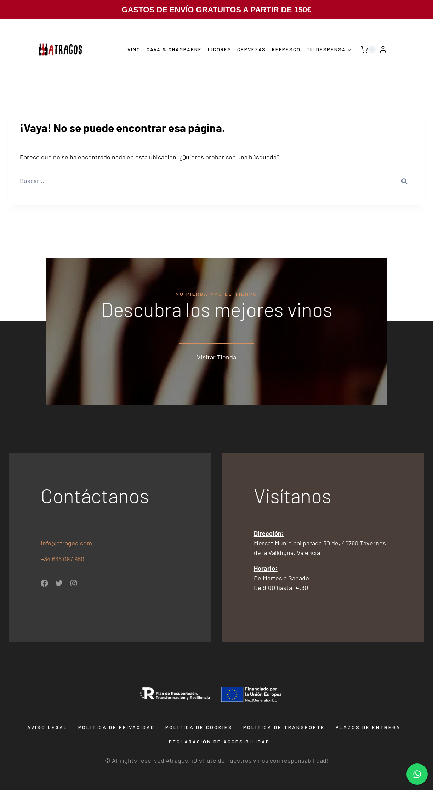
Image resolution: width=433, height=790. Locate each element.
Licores (220, 49)
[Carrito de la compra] (366, 49)
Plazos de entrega (368, 727)
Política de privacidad (116, 727)
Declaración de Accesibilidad (219, 741)
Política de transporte (284, 727)
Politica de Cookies (199, 727)
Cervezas (251, 49)
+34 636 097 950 (63, 559)
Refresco (286, 49)
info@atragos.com (66, 543)
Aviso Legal (47, 727)
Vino (134, 49)
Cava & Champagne (174, 49)
